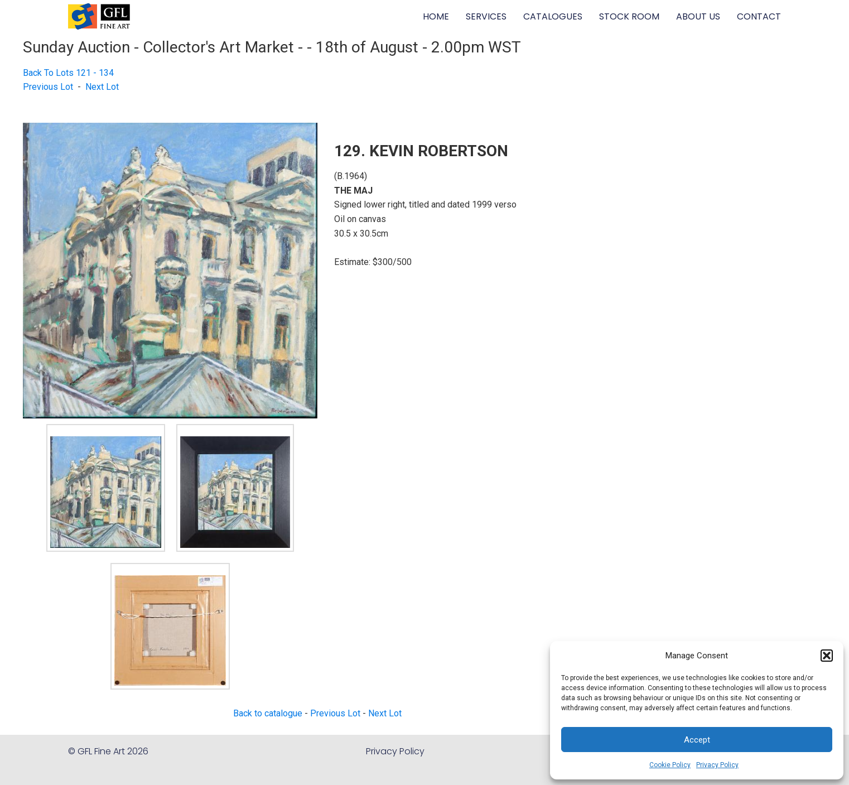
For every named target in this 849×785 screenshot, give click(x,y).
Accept (697, 740)
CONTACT (759, 16)
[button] (826, 655)
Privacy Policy (717, 765)
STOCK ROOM (629, 16)
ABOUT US (698, 16)
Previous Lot (48, 86)
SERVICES (486, 16)
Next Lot (102, 86)
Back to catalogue (267, 713)
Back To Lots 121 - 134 (68, 73)
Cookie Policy (670, 765)
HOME (436, 16)
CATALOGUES (552, 16)
